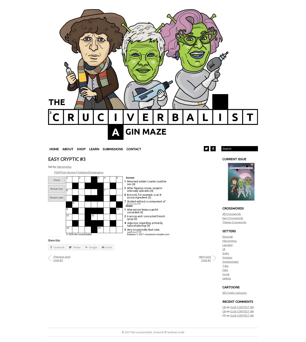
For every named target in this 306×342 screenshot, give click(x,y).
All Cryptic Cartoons (234, 292)
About (67, 149)
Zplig (225, 253)
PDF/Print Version (65, 172)
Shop (81, 149)
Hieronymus (229, 240)
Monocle (227, 236)
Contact (133, 149)
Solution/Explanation (90, 172)
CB (224, 307)
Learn (94, 149)
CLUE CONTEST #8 (242, 307)
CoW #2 (205, 258)
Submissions (113, 149)
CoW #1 (61, 258)
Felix (225, 270)
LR (223, 249)
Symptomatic (230, 261)
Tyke (225, 265)
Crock (226, 274)
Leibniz (226, 278)
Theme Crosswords (234, 222)
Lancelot (227, 245)
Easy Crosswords (232, 218)
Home (54, 149)
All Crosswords (231, 213)
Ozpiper (227, 257)
